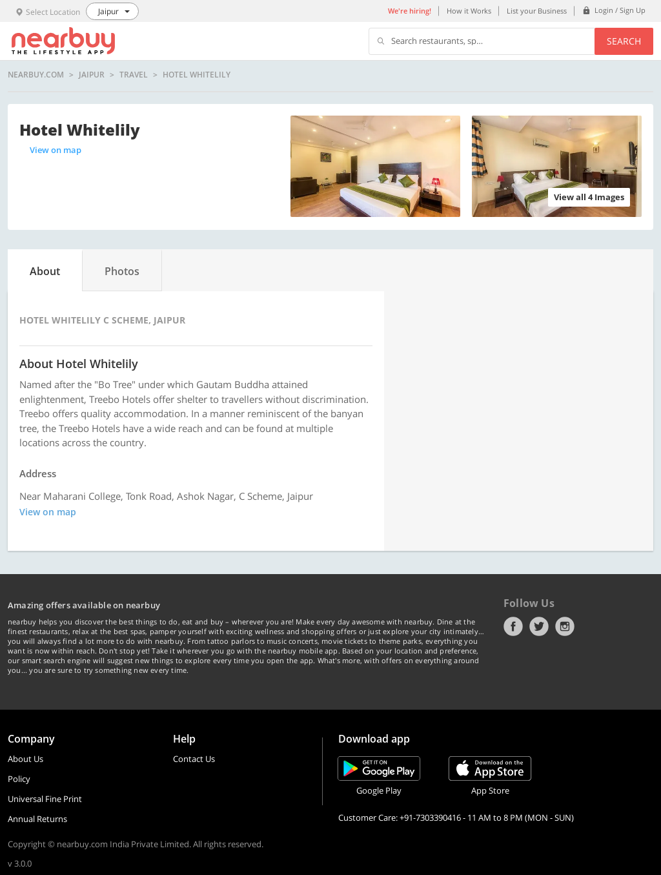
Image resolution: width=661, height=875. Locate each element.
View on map (55, 150)
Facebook (513, 626)
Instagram (565, 626)
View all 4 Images (589, 197)
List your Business (537, 10)
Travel (133, 74)
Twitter (539, 626)
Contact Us (194, 759)
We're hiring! (409, 10)
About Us (25, 759)
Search (624, 41)
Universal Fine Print (45, 799)
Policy (19, 779)
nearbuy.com (36, 74)
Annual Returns (37, 819)
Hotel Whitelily (196, 74)
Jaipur (92, 74)
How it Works (469, 10)
